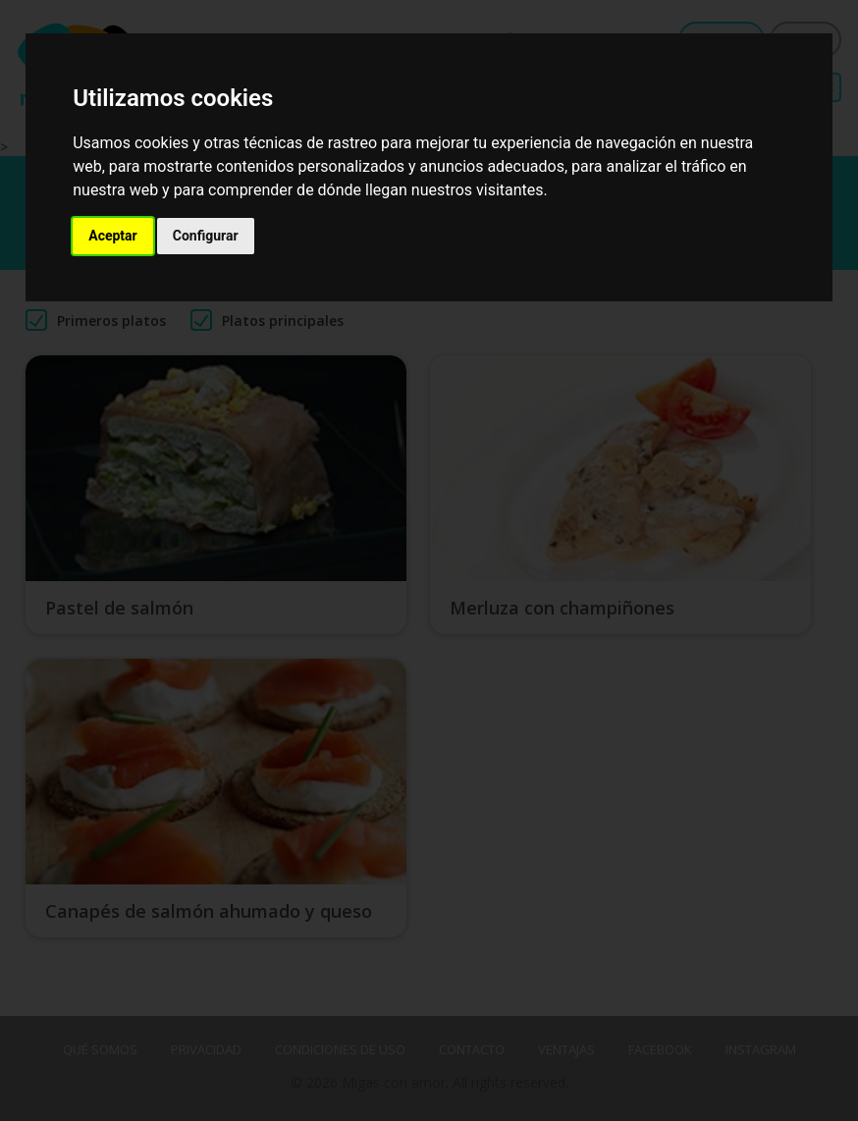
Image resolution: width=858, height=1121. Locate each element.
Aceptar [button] (112, 235)
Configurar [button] (206, 235)
